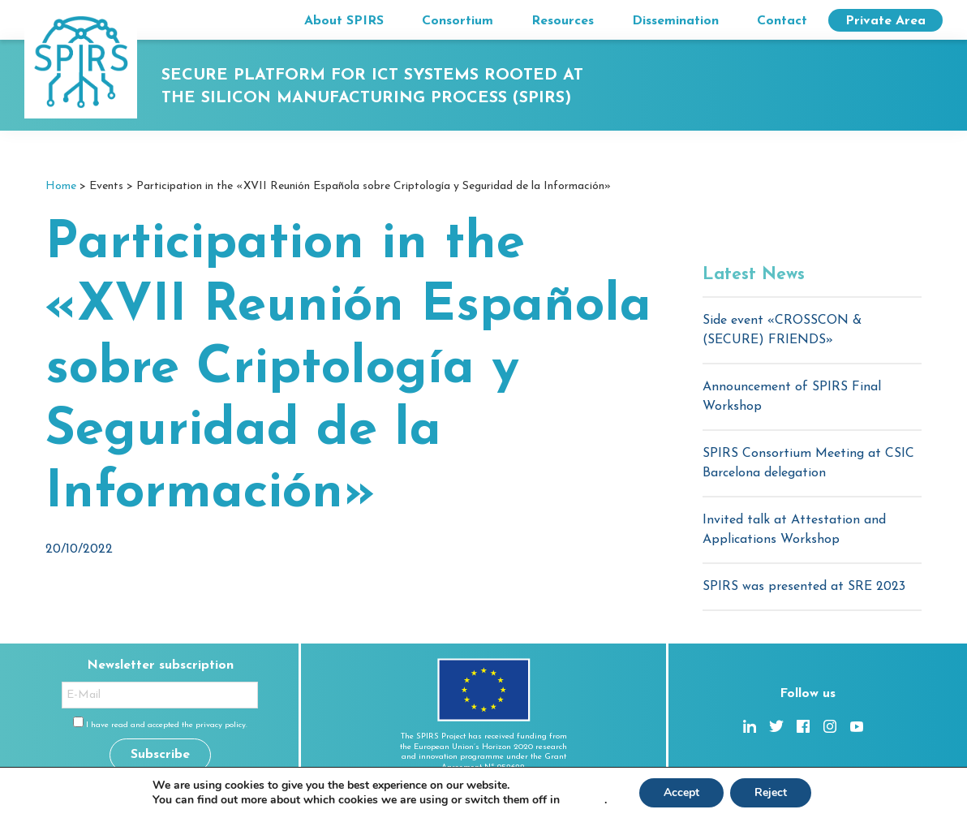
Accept (681, 792)
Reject (770, 792)
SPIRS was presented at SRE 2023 (804, 586)
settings (583, 800)
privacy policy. (221, 725)
